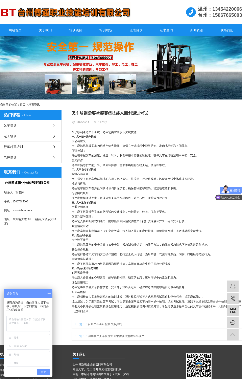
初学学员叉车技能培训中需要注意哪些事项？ (116, 336)
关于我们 (45, 30)
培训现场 (105, 30)
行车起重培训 (13, 147)
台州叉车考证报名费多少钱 (105, 324)
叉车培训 (10, 125)
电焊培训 (10, 157)
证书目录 (136, 30)
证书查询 (166, 30)
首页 (22, 104)
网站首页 (15, 30)
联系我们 (226, 30)
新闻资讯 (196, 30)
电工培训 (10, 136)
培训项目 (75, 30)
